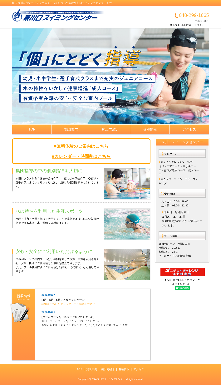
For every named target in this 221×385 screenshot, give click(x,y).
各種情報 (150, 129)
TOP (32, 129)
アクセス (189, 129)
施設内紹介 (110, 129)
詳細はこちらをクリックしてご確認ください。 (70, 303)
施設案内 (71, 129)
